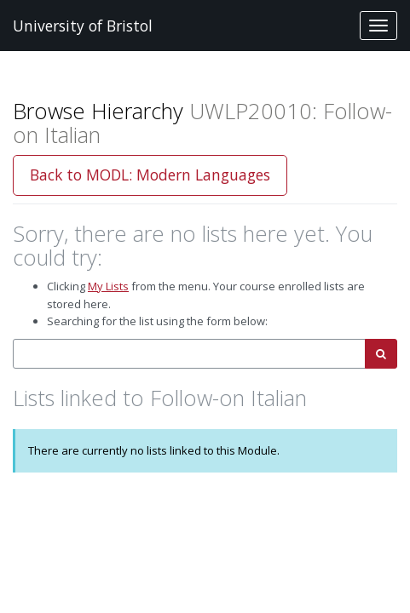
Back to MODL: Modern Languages (150, 174)
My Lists (108, 286)
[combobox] (189, 354)
